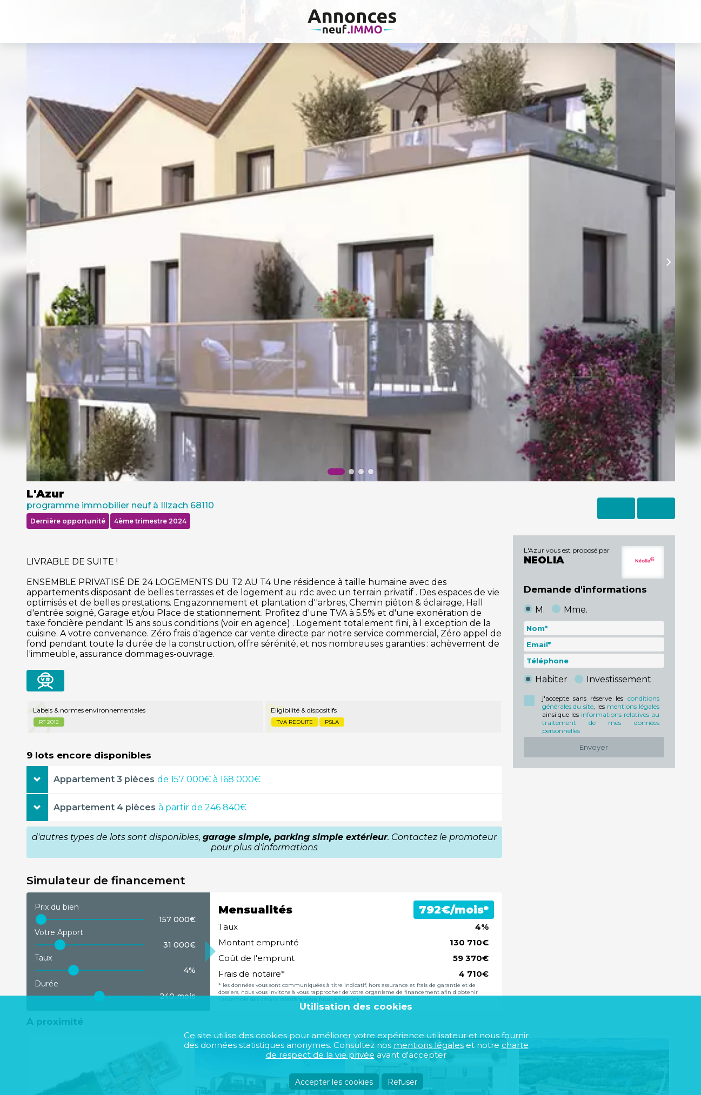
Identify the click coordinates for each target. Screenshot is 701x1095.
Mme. (575, 609)
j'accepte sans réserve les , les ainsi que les (600, 714)
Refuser (402, 1082)
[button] (336, 471)
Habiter (551, 679)
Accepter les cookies (334, 1082)
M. (540, 609)
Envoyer (593, 747)
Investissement (618, 679)
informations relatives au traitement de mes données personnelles (600, 722)
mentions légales (633, 706)
